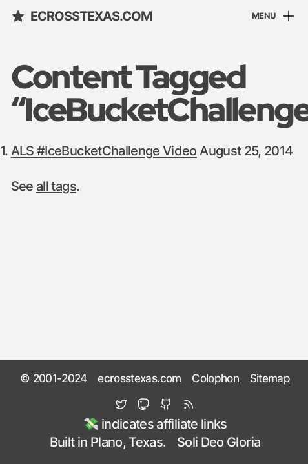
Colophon (215, 379)
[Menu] (274, 17)
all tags (56, 186)
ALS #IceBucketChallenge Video (104, 151)
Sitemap (270, 379)
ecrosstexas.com (81, 16)
